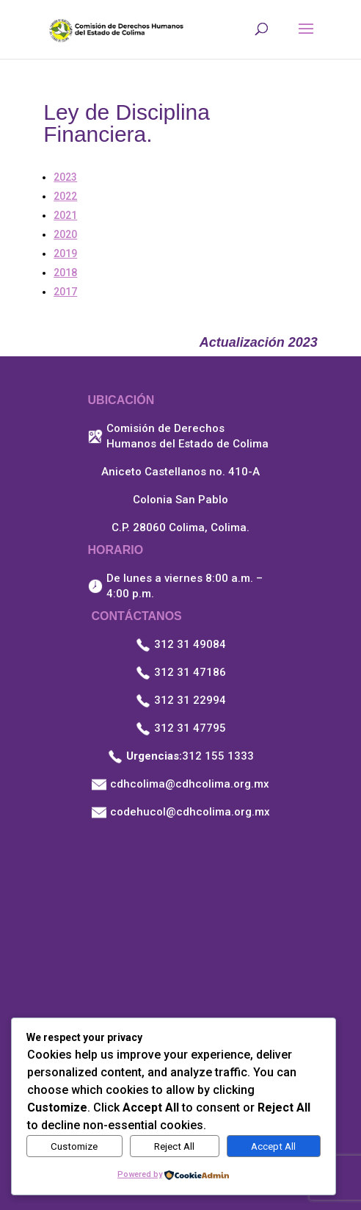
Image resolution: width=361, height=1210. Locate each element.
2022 (65, 196)
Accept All (273, 1146)
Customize (74, 1146)
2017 (65, 292)
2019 (65, 253)
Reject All (174, 1146)
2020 (65, 234)
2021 (65, 215)
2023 (65, 177)
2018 (65, 272)
